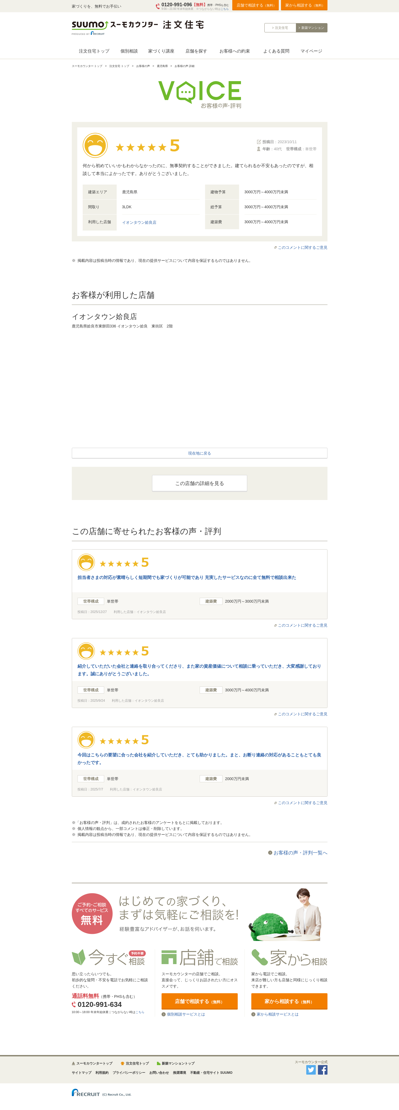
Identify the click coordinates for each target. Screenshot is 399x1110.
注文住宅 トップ (119, 66)
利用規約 (102, 1073)
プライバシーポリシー (129, 1073)
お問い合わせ (159, 1073)
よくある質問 (276, 51)
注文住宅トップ (94, 51)
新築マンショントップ (178, 1063)
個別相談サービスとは (186, 1014)
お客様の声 (143, 66)
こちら (225, 8)
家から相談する (305, 5)
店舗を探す (196, 51)
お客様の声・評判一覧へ (300, 852)
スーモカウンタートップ (94, 1063)
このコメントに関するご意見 (302, 247)
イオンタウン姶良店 (139, 222)
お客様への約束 (234, 51)
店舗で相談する (256, 5)
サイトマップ (81, 1073)
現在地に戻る (199, 453)
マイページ (311, 51)
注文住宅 (281, 28)
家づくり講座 (161, 51)
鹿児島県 (162, 66)
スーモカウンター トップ (87, 66)
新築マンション (312, 28)
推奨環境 (179, 1073)
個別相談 (129, 51)
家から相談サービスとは (278, 1014)
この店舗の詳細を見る (199, 483)
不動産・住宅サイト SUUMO (211, 1073)
